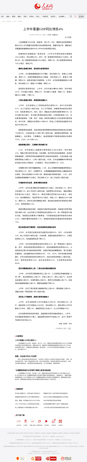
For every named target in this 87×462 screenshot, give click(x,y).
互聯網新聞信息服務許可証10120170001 (19, 443)
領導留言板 (39, 422)
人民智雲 (53, 422)
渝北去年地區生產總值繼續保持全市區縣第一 (57, 397)
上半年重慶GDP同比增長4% (26, 340)
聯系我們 (77, 433)
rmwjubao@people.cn (66, 439)
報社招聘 (25, 433)
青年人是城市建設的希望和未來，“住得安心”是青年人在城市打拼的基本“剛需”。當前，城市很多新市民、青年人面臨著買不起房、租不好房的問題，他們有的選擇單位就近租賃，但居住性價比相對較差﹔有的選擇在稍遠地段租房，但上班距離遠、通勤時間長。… (43, 361)
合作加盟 (43, 433)
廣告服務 (37, 433)
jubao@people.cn (60, 436)
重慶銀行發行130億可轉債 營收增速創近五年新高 (58, 393)
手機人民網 (32, 422)
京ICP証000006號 (72, 446)
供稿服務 (48, 433)
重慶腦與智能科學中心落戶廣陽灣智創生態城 (28, 397)
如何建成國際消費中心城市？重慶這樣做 (56, 404)
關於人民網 (19, 433)
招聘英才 (31, 433)
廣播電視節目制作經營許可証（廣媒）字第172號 (65, 443)
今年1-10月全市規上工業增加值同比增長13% (28, 404)
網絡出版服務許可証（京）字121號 (58, 446)
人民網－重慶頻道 (52, 34)
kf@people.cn (28, 439)
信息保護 (71, 433)
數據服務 (54, 433)
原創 (14, 21)
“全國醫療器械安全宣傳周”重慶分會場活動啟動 (33, 370)
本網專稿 (20, 21)
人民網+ (25, 422)
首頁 (2, 16)
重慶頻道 (9, 21)
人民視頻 (46, 422)
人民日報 (18, 422)
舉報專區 (45, 16)
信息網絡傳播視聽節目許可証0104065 (13, 446)
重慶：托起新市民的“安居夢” (26, 356)
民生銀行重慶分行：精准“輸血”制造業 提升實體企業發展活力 (33, 393)
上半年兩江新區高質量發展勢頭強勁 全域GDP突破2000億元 (61, 407)
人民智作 (60, 422)
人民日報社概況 (11, 433)
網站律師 (66, 433)
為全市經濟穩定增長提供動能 (52, 400)
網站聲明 (60, 433)
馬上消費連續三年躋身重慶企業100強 (26, 407)
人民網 (3, 21)
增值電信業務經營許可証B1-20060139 (41, 443)
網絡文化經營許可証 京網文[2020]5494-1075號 (36, 446)
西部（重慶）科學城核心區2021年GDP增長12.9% (29, 400)
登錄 (82, 16)
